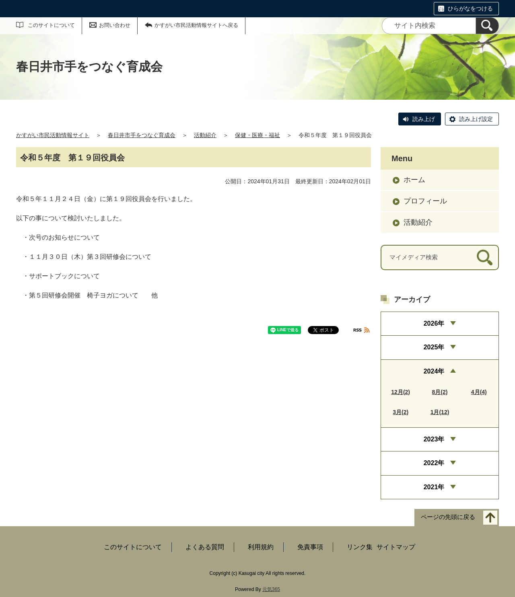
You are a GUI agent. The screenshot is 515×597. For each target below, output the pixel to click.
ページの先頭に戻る (448, 517)
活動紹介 (205, 135)
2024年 (434, 371)
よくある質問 (204, 547)
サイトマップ (396, 547)
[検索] (487, 25)
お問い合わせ (114, 25)
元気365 (271, 589)
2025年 (434, 347)
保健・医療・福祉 (257, 135)
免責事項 (310, 547)
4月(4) (479, 392)
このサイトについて (51, 25)
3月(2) (400, 412)
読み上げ (423, 119)
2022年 (434, 463)
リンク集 (360, 547)
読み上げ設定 (476, 119)
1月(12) (440, 412)
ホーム (414, 180)
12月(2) (400, 392)
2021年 (434, 487)
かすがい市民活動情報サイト (52, 135)
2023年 (434, 439)
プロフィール (425, 201)
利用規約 (261, 547)
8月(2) (440, 392)
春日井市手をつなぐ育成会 (141, 135)
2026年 (434, 323)
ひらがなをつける (470, 8)
